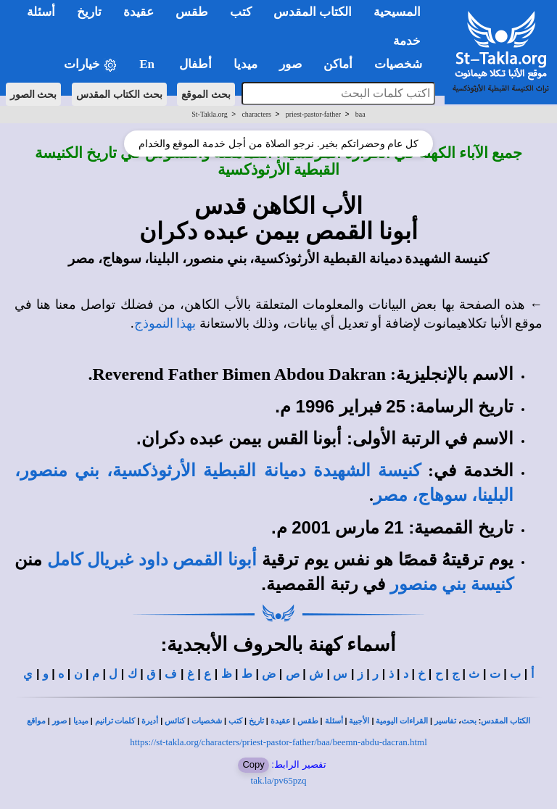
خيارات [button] (90, 64)
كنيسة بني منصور (451, 584)
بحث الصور (33, 94)
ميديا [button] (245, 64)
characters (256, 114)
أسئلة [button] (41, 12)
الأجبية (359, 721)
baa (360, 114)
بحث (468, 721)
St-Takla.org (209, 114)
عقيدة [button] (138, 12)
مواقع (36, 721)
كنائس (175, 721)
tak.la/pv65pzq (279, 780)
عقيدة (281, 721)
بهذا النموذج (165, 323)
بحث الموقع (206, 94)
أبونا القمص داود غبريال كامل (152, 559)
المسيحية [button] (397, 12)
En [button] (148, 64)
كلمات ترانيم (115, 721)
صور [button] (290, 64)
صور (59, 721)
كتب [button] (241, 12)
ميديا (80, 721)
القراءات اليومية (402, 721)
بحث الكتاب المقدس (119, 94)
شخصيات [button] (403, 64)
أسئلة (334, 721)
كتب (235, 721)
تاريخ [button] (89, 12)
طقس (307, 721)
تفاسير (445, 721)
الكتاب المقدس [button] (312, 12)
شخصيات (206, 721)
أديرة (149, 721)
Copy (253, 764)
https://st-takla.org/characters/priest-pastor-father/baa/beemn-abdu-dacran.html (278, 742)
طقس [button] (192, 12)
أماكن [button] (337, 64)
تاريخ (256, 721)
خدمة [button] (407, 41)
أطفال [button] (195, 64)
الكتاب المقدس (505, 721)
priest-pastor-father (313, 114)
